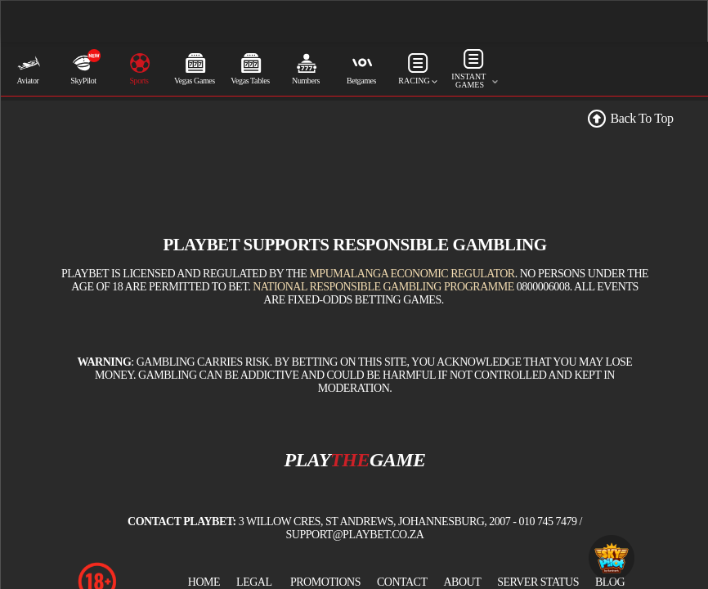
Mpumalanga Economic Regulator (411, 274)
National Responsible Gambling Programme (383, 287)
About (462, 582)
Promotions (325, 582)
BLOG (610, 582)
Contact (402, 582)
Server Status (538, 582)
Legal (253, 582)
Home (204, 582)
